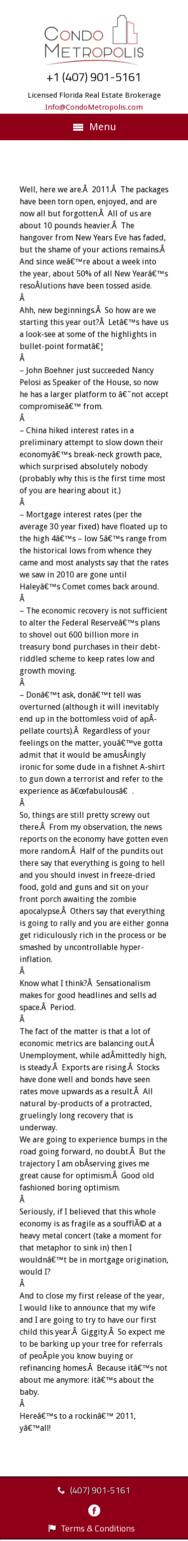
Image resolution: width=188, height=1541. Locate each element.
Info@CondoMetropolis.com (94, 107)
